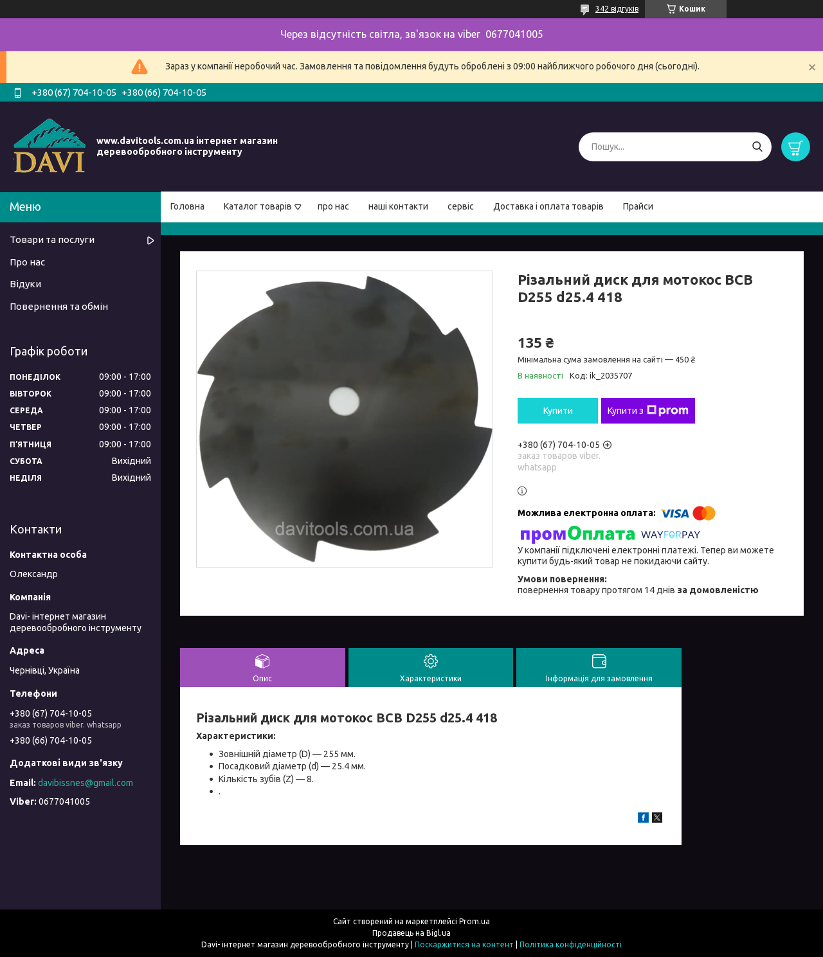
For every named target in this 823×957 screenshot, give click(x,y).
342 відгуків (616, 8)
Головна (187, 206)
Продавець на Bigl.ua (411, 933)
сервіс (461, 206)
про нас (333, 206)
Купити (558, 411)
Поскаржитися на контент (464, 944)
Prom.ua (474, 921)
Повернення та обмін (59, 306)
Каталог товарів (258, 206)
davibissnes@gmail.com (85, 783)
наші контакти (398, 206)
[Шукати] (757, 146)
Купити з (648, 410)
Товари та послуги (52, 239)
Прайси (638, 206)
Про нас (27, 261)
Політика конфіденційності (571, 944)
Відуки (25, 283)
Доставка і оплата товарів (548, 206)
